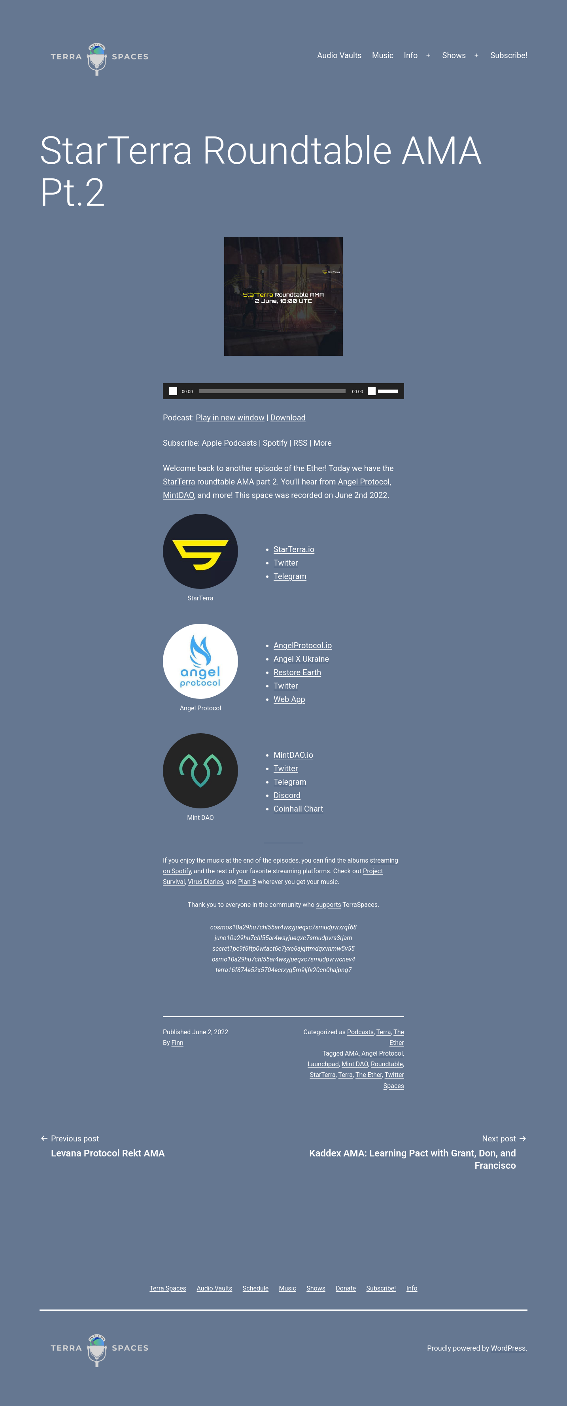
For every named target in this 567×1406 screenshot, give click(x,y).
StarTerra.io (294, 549)
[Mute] (372, 391)
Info (411, 55)
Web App (289, 699)
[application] (283, 391)
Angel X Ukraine (301, 659)
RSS (300, 443)
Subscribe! (508, 55)
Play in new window (230, 417)
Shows (454, 55)
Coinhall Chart (298, 809)
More (323, 443)
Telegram (290, 576)
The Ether (368, 1075)
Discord (287, 795)
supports (328, 904)
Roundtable (387, 1064)
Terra (383, 1032)
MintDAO (178, 495)
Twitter (286, 563)
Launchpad (323, 1064)
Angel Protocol (364, 481)
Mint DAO (355, 1064)
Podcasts (360, 1032)
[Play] (173, 391)
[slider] (272, 391)
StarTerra (179, 481)
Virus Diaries (205, 882)
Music (382, 55)
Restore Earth (297, 672)
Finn (177, 1042)
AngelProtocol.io (303, 645)
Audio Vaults (339, 55)
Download (288, 417)
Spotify (275, 443)
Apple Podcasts (229, 443)
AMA (352, 1053)
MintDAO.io (293, 755)
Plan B (247, 882)
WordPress (508, 1348)
